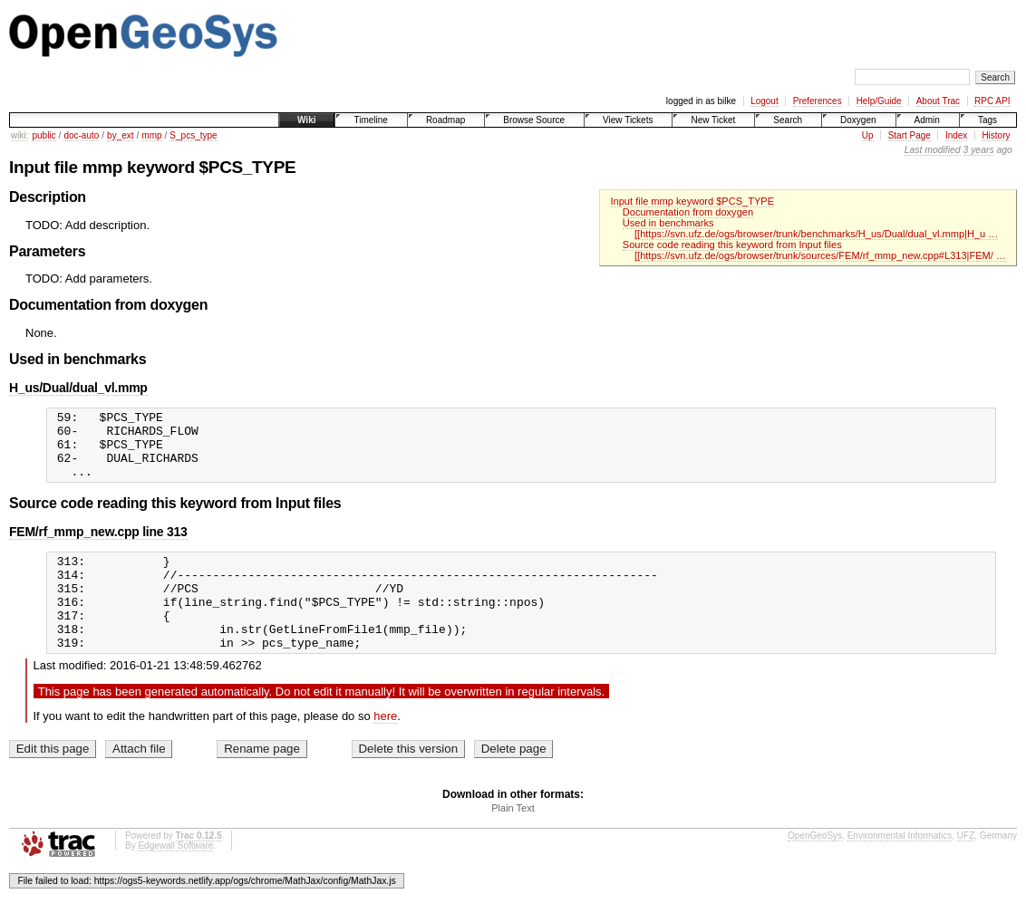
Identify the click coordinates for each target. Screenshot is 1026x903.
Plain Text (513, 840)
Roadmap (445, 120)
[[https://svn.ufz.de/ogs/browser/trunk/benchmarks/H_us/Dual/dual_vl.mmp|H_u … (816, 233)
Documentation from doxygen (688, 212)
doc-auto (81, 135)
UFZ (965, 868)
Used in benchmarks (668, 222)
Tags (987, 120)
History (996, 135)
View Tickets (628, 120)
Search (787, 120)
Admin (927, 120)
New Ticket (713, 120)
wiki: (19, 135)
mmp (151, 135)
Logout (764, 101)
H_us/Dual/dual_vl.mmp (78, 387)
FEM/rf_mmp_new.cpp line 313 (98, 545)
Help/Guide (879, 101)
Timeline (370, 120)
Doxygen (858, 120)
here (385, 748)
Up (868, 135)
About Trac (938, 101)
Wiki (306, 120)
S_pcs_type (193, 135)
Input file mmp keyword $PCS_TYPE (693, 201)
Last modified (933, 150)
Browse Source (534, 120)
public (43, 135)
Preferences (817, 101)
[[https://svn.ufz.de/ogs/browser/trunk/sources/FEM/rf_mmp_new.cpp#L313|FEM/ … (820, 255)
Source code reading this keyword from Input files (732, 244)
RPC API (992, 101)
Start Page (909, 135)
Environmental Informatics (900, 868)
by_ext (120, 135)
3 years (978, 150)
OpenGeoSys (815, 868)
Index (956, 135)
